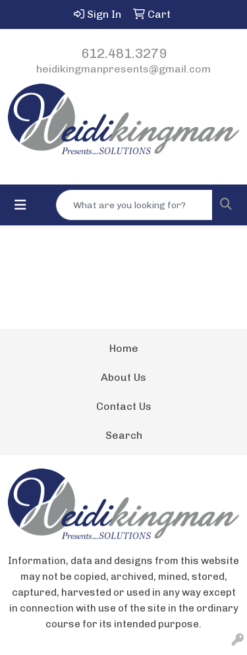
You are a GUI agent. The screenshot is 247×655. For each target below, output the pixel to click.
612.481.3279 (124, 53)
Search (123, 435)
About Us (123, 377)
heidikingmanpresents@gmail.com (123, 69)
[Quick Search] (134, 205)
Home (123, 348)
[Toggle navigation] (20, 205)
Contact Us (123, 406)
